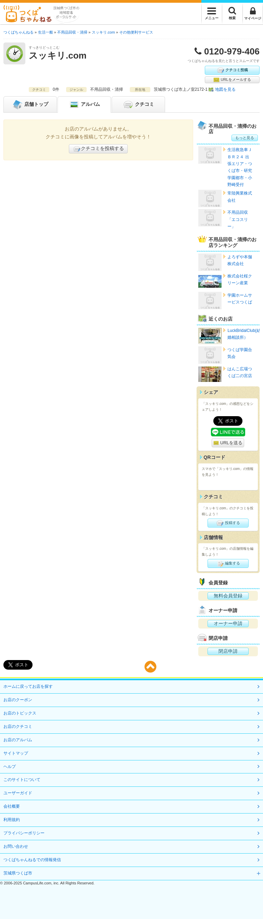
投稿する (228, 523)
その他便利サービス (136, 32)
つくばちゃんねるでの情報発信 (32, 859)
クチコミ (138, 104)
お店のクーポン (17, 699)
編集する (228, 563)
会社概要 (11, 806)
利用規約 (11, 819)
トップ (30, 104)
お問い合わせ (15, 846)
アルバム (84, 104)
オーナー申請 (228, 623)
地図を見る (225, 89)
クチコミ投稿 (232, 70)
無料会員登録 (228, 595)
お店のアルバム (17, 739)
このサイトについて (21, 779)
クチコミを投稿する (98, 149)
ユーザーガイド (17, 793)
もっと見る (244, 138)
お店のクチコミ (17, 726)
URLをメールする (232, 80)
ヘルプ (9, 766)
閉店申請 (228, 651)
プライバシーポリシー (24, 833)
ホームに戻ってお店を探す (28, 686)
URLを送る (227, 443)
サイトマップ (15, 753)
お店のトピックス (19, 713)
